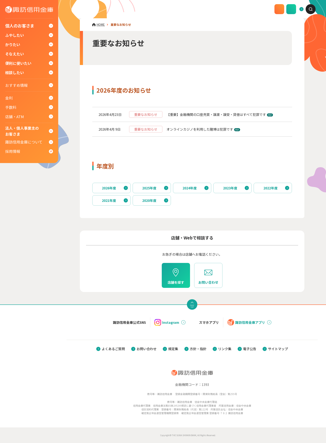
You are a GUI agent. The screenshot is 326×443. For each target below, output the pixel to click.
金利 (9, 98)
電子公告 (249, 348)
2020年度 (149, 200)
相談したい (14, 73)
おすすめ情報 (16, 86)
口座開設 (258, 9)
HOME (100, 24)
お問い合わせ (147, 348)
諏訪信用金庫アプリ (246, 322)
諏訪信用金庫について (23, 142)
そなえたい (14, 54)
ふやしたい (14, 36)
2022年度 (270, 187)
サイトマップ (278, 348)
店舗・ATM (14, 117)
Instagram (166, 322)
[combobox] (311, 9)
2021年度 (109, 200)
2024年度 (190, 187)
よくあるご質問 (286, 9)
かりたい (12, 45)
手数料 (10, 108)
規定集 (173, 348)
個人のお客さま (19, 27)
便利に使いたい (18, 64)
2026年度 (109, 187)
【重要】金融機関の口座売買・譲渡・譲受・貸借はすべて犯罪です (216, 114)
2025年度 (149, 187)
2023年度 (230, 187)
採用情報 (12, 151)
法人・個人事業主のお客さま (22, 131)
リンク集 (224, 348)
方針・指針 (198, 348)
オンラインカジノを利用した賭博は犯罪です (200, 129)
